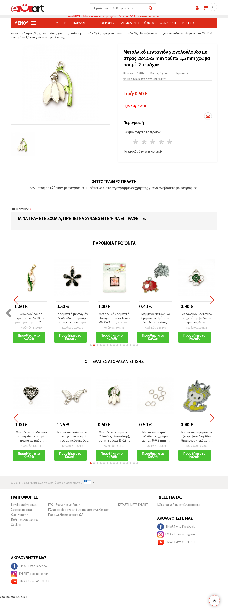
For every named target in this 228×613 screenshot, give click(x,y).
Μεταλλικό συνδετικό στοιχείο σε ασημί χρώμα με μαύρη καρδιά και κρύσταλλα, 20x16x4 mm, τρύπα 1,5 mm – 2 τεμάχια (31, 436)
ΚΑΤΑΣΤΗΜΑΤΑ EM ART (133, 505)
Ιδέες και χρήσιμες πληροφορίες (178, 505)
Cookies (16, 525)
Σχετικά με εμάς (21, 510)
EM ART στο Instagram (176, 535)
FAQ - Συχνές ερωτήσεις (64, 505)
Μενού (25, 23)
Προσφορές (105, 23)
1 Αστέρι (136, 142)
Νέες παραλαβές (77, 23)
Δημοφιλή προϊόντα (137, 23)
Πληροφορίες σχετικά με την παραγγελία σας (78, 510)
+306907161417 (148, 16)
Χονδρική (168, 23)
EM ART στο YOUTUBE (176, 543)
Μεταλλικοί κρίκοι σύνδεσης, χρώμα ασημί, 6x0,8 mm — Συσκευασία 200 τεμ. (155, 436)
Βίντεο (188, 23)
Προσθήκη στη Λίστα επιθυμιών (144, 79)
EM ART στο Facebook (176, 527)
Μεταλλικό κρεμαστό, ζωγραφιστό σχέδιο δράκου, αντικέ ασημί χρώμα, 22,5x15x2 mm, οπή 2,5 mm (197, 436)
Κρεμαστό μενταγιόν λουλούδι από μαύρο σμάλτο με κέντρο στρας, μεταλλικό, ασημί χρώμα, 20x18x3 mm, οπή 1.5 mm (73, 318)
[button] (91, 345)
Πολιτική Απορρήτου (25, 520)
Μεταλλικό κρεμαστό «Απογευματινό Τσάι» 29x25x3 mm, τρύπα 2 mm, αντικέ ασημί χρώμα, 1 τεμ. (114, 318)
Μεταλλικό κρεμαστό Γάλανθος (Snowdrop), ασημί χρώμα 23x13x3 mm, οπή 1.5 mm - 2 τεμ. (114, 436)
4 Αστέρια (161, 142)
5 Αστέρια (170, 142)
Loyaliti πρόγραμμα (24, 505)
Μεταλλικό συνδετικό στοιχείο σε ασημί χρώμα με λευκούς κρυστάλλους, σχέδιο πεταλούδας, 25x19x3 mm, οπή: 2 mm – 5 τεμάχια (72, 436)
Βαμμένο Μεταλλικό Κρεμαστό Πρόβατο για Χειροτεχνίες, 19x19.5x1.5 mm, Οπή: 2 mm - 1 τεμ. (155, 318)
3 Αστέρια (153, 142)
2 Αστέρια (144, 142)
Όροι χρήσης (19, 515)
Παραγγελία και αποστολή (65, 515)
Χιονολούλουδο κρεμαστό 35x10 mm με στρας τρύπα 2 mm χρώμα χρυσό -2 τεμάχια (31, 318)
